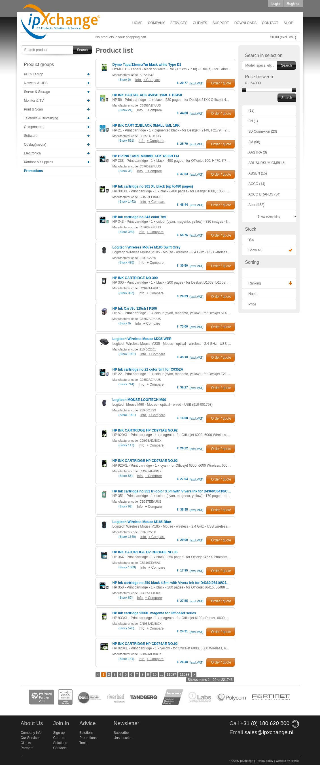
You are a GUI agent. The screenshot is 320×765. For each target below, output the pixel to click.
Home (137, 23)
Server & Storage (37, 92)
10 (154, 675)
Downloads (245, 23)
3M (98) (254, 142)
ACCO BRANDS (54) (265, 194)
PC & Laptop (33, 74)
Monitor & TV (34, 101)
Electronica (32, 153)
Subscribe (121, 733)
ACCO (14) (257, 184)
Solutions (60, 743)
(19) (252, 110)
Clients (200, 23)
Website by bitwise (287, 760)
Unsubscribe (123, 738)
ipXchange (60, 22)
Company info (31, 733)
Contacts (59, 748)
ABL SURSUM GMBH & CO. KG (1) (267, 164)
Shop (288, 23)
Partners (27, 748)
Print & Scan (33, 109)
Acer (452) (256, 205)
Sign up (59, 733)
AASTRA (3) (258, 152)
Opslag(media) (35, 144)
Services (178, 23)
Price (252, 304)
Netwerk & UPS (36, 83)
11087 (171, 675)
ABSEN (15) (258, 173)
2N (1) (253, 121)
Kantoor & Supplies (38, 162)
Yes (251, 240)
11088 (184, 675)
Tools (83, 743)
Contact (270, 23)
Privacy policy (264, 760)
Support (221, 23)
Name (253, 294)
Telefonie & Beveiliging (41, 118)
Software (30, 136)
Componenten (34, 127)
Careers (59, 738)
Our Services (30, 738)
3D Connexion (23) (263, 131)
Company (156, 23)
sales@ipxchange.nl (269, 732)
